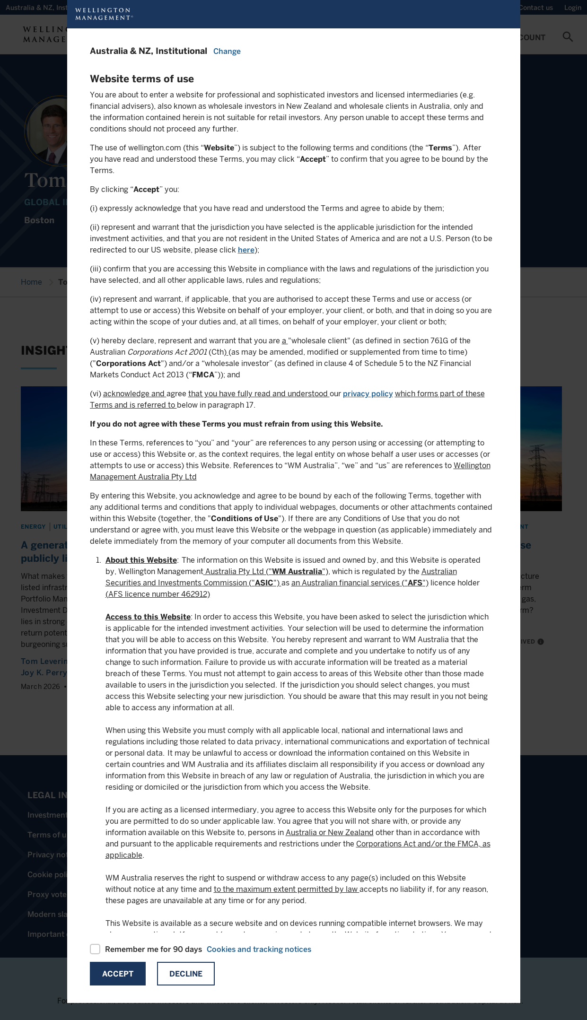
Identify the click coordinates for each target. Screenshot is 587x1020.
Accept (117, 973)
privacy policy (368, 393)
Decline (185, 973)
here (246, 249)
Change (227, 51)
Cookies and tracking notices (259, 949)
